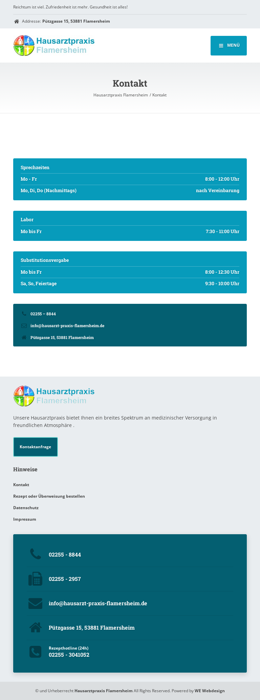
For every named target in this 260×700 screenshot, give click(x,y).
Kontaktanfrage (35, 447)
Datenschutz (26, 508)
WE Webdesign (210, 690)
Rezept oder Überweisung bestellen (49, 496)
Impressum (24, 519)
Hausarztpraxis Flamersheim (103, 690)
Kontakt (21, 485)
